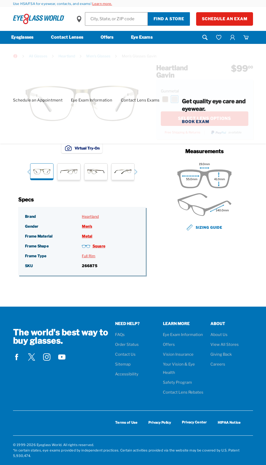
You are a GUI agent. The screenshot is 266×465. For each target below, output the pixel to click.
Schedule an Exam (224, 19)
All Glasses (38, 56)
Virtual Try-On (81, 148)
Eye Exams (141, 37)
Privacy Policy (159, 422)
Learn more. (102, 4)
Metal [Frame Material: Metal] (87, 236)
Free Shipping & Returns (182, 132)
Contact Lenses (67, 37)
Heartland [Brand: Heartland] (90, 216)
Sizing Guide (204, 227)
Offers (107, 37)
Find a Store (169, 19)
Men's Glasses (98, 56)
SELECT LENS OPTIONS (204, 118)
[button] (28, 171)
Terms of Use (126, 422)
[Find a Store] (116, 19)
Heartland (66, 56)
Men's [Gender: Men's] (87, 226)
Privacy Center (194, 423)
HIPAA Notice (229, 422)
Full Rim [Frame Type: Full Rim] (88, 256)
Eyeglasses (22, 37)
